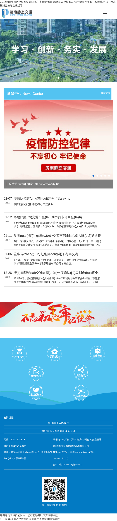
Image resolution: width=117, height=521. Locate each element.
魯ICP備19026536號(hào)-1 (67, 464)
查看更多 (106, 92)
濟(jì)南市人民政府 (58, 422)
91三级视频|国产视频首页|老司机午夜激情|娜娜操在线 (30, 519)
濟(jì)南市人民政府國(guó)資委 (58, 431)
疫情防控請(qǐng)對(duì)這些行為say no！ (34, 183)
